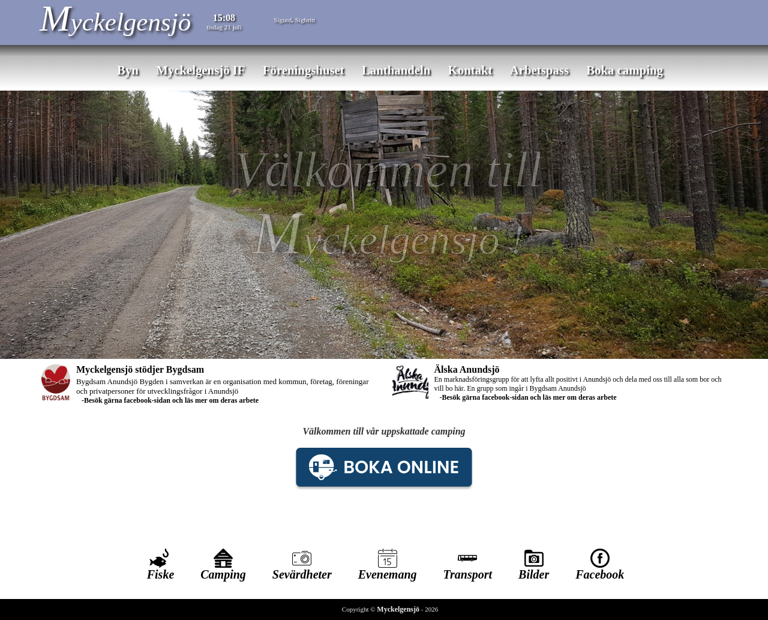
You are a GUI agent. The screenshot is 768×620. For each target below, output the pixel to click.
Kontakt (470, 70)
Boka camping (624, 70)
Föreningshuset (303, 70)
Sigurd (283, 19)
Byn (128, 70)
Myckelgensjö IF (200, 70)
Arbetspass (539, 70)
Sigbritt (305, 19)
